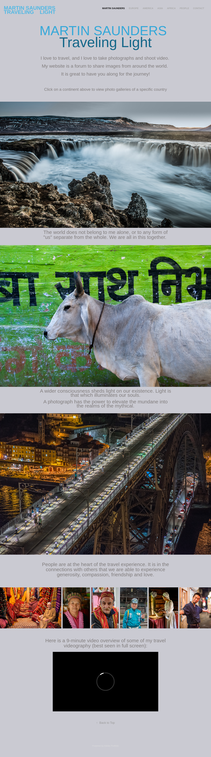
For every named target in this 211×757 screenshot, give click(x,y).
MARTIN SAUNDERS (113, 8)
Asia (160, 8)
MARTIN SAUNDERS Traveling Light (30, 10)
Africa (171, 8)
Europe (133, 8)
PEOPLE (184, 8)
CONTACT (198, 8)
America (148, 8)
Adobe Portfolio (111, 746)
